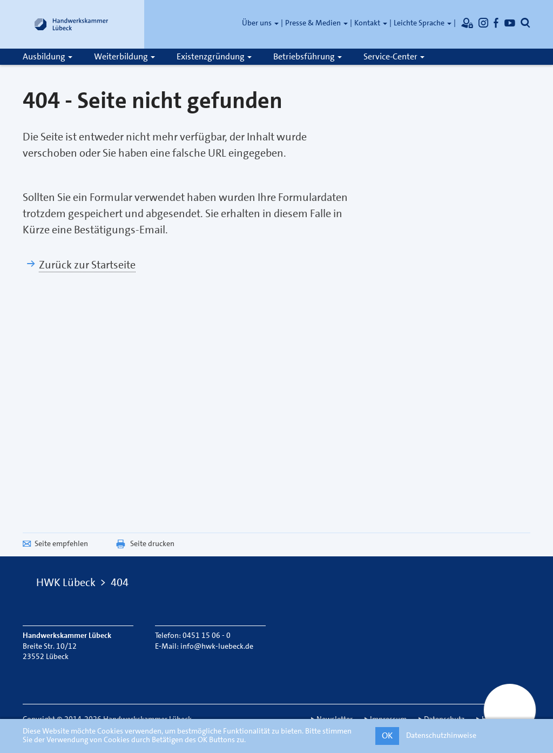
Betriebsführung (307, 56)
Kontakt (370, 23)
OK (387, 735)
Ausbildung (47, 56)
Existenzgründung (214, 56)
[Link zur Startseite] (71, 24)
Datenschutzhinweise (441, 735)
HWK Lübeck (66, 582)
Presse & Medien (316, 23)
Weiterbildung (124, 56)
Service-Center (393, 56)
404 (120, 582)
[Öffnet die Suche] (525, 23)
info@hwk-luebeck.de (216, 646)
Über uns (260, 23)
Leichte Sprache (422, 23)
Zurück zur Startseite (87, 265)
